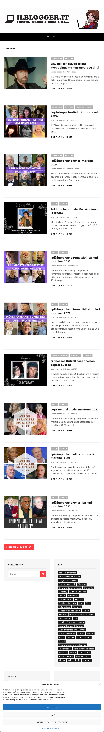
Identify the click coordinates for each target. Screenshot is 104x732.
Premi (62, 641)
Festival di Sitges (67, 603)
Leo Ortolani (65, 618)
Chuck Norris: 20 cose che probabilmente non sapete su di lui (75, 65)
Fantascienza (65, 599)
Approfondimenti (60, 356)
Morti (54, 204)
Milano (90, 633)
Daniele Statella (78, 591)
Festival (79, 599)
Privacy (57, 728)
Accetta (52, 707)
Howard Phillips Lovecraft (81, 614)
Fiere (81, 603)
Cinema (82, 584)
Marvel (81, 633)
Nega (52, 714)
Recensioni (75, 356)
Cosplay (63, 591)
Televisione (84, 652)
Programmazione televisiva (72, 645)
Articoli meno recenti (19, 547)
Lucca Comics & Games (71, 626)
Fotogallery (64, 606)
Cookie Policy (47, 728)
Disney (62, 595)
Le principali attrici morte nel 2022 (75, 409)
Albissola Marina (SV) (69, 576)
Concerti (88, 587)
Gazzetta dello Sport (69, 610)
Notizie (63, 204)
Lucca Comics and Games (72, 629)
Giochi (86, 610)
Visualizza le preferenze (52, 722)
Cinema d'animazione (70, 587)
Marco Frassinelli (58, 72)
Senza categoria (84, 107)
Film (88, 603)
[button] (100, 684)
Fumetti (77, 606)
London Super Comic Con (71, 622)
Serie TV (63, 652)
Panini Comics (84, 637)
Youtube (87, 660)
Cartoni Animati (67, 584)
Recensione (65, 648)
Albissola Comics (67, 572)
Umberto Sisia (83, 656)
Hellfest (63, 614)
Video (62, 660)
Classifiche (57, 58)
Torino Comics (66, 656)
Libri (75, 618)
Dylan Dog (73, 595)
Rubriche (69, 58)
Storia (73, 652)
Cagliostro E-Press (68, 580)
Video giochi (74, 660)
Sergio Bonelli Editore (84, 648)
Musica (70, 637)
